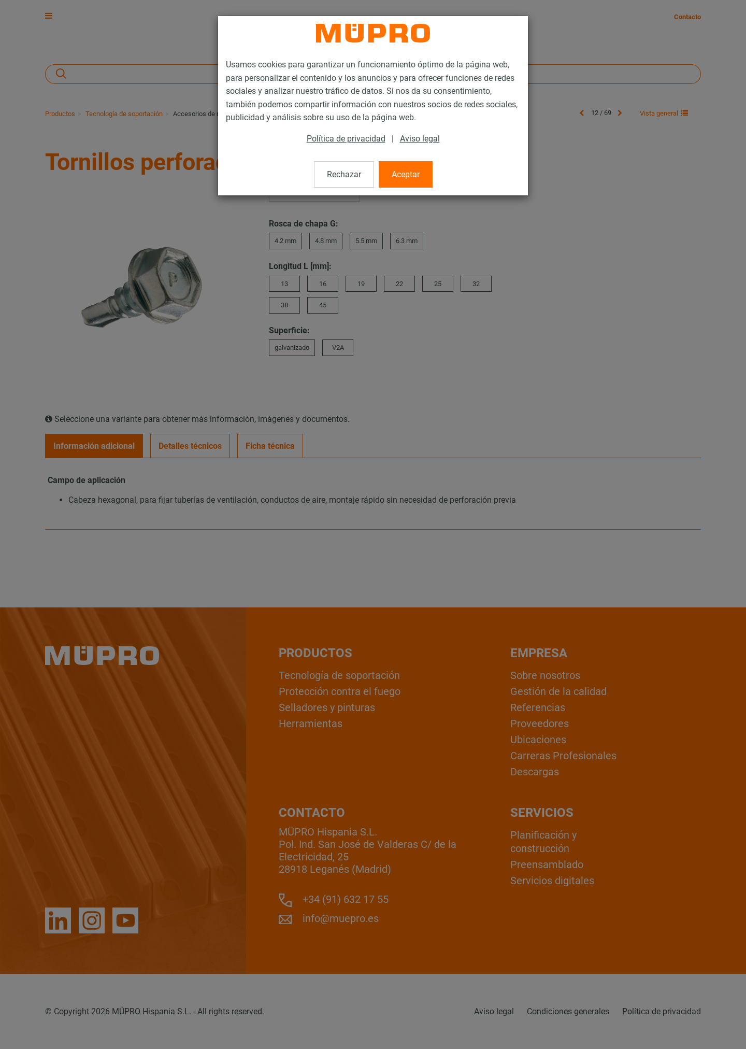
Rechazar (344, 174)
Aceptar (406, 174)
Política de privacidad (346, 139)
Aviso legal (420, 139)
